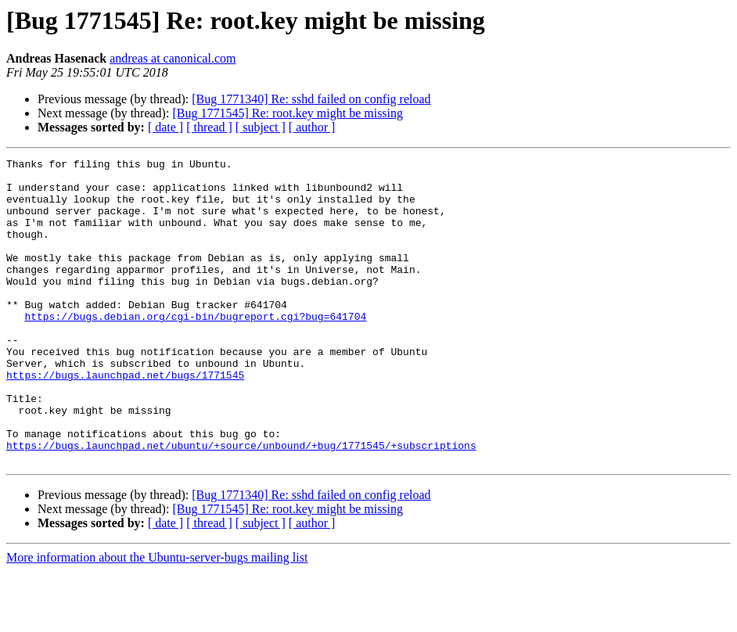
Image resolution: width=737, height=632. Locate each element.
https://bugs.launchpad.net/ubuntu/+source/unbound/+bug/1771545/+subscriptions (241, 504)
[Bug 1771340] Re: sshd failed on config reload (311, 99)
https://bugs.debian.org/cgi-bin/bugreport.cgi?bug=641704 (195, 349)
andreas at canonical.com (172, 58)
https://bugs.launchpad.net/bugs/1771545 (125, 419)
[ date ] (165, 127)
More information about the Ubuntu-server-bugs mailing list (156, 618)
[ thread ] (209, 127)
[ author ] (312, 127)
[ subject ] (260, 127)
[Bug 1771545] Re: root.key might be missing (287, 113)
